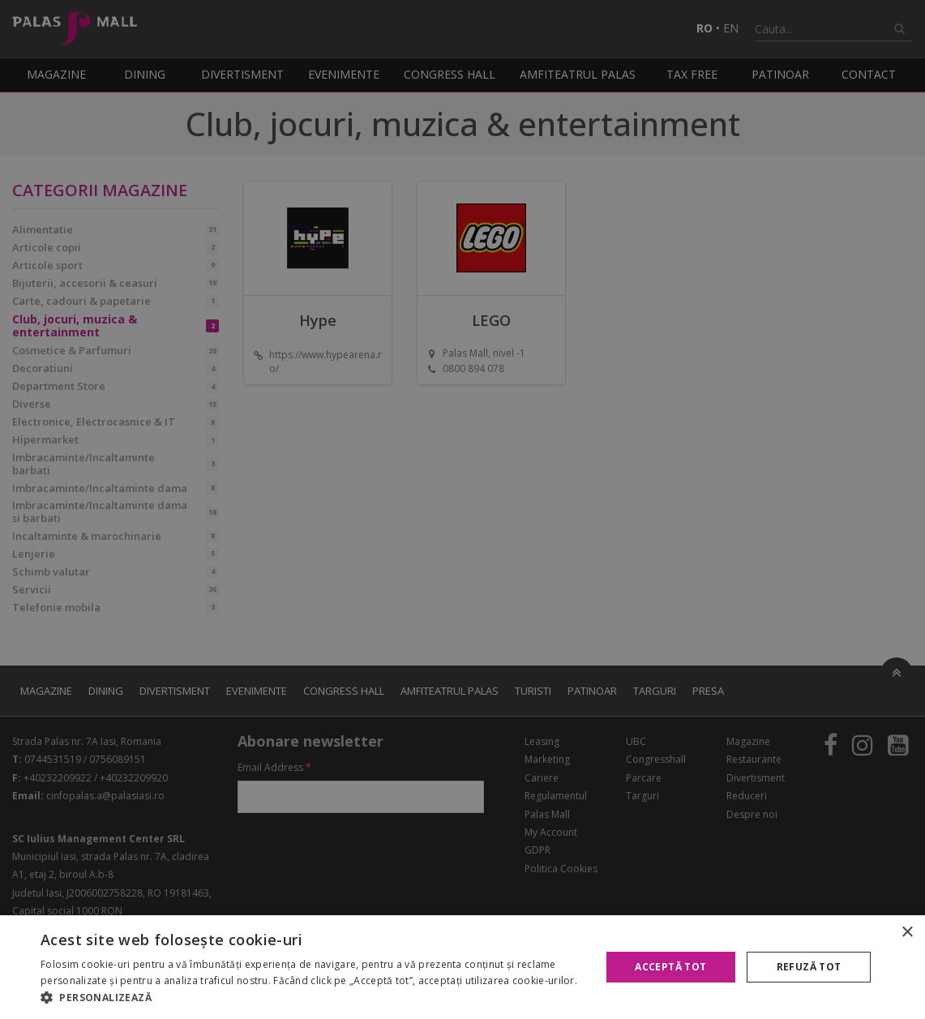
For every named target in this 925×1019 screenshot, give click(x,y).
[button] (312, 998)
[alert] (462, 509)
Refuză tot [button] (809, 967)
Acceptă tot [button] (670, 967)
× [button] (907, 933)
